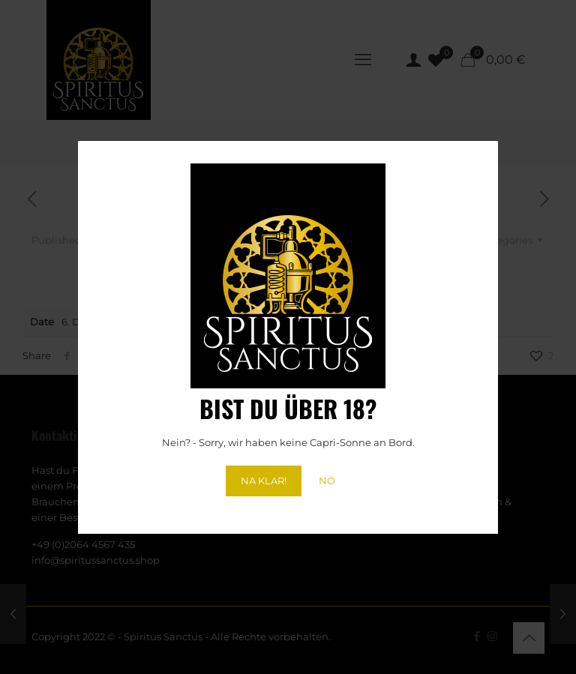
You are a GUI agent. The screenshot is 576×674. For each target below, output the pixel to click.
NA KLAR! (263, 481)
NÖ (327, 481)
